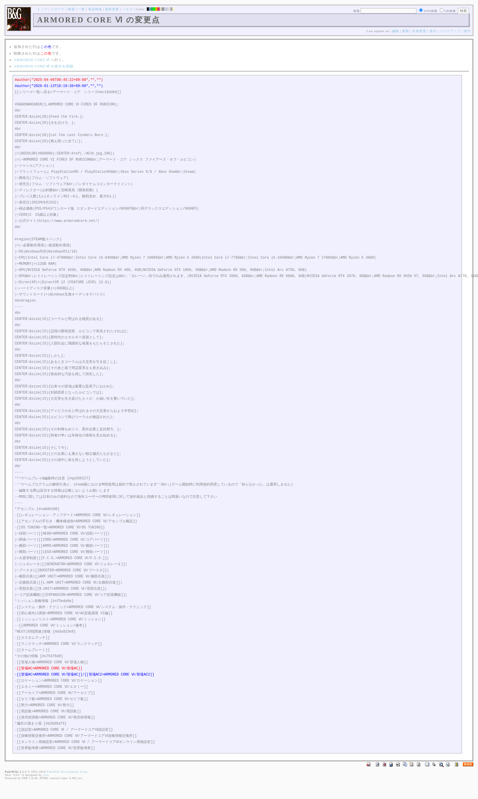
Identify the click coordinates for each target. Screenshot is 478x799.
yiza (46, 775)
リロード (58, 9)
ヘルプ (127, 9)
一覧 (81, 9)
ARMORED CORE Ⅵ (32, 60)
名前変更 (419, 31)
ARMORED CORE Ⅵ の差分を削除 (44, 66)
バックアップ (449, 31)
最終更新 (112, 9)
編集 (395, 31)
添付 (467, 31)
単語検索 (95, 9)
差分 (433, 31)
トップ (42, 9)
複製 (405, 31)
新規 (71, 9)
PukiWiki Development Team (67, 771)
